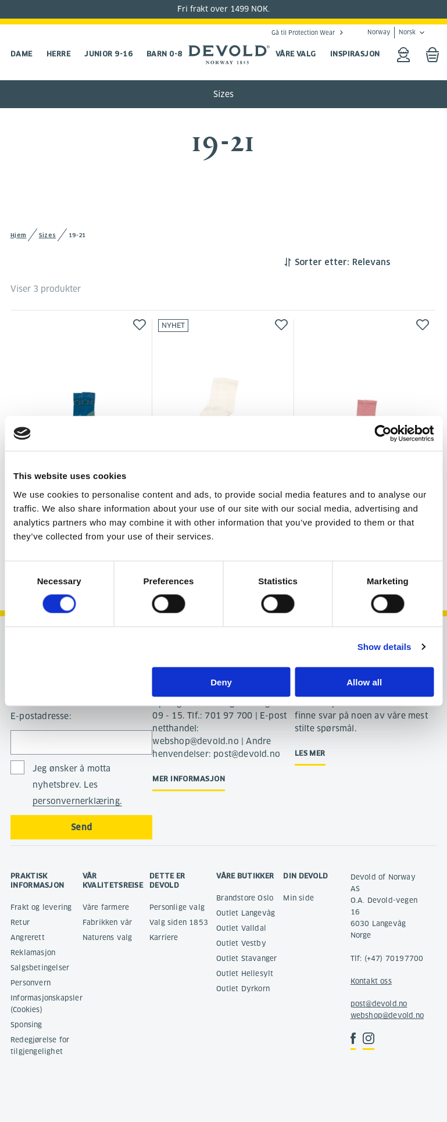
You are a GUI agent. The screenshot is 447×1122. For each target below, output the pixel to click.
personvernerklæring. (77, 801)
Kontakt (364, 981)
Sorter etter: (322, 262)
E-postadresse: (40, 716)
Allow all (364, 682)
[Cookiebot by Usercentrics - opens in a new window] (383, 433)
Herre (58, 54)
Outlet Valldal (241, 928)
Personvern (30, 982)
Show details (384, 647)
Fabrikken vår (108, 922)
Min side (298, 898)
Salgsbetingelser (39, 967)
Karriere (163, 937)
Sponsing (26, 1024)
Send (81, 827)
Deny (221, 682)
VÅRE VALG (296, 54)
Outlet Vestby (241, 943)
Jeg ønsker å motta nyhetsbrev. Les (77, 785)
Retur (20, 922)
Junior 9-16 (108, 54)
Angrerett (27, 937)
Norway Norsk (391, 32)
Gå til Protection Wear (303, 32)
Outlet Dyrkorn (243, 988)
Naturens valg (108, 937)
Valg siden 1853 (178, 922)
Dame (21, 54)
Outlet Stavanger (246, 958)
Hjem (18, 235)
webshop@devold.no (387, 1015)
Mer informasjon (188, 778)
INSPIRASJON (355, 54)
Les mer (310, 753)
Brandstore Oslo (244, 898)
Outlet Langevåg (245, 913)
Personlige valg (177, 907)
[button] (139, 324)
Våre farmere (106, 907)
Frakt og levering (40, 907)
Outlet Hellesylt (244, 973)
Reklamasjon (32, 952)
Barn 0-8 (164, 54)
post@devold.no (379, 1003)
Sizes (223, 94)
